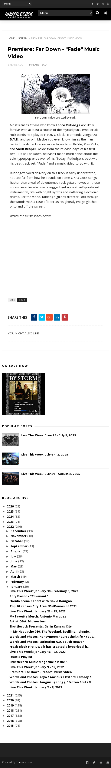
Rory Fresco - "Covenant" (29, 596)
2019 (10, 706)
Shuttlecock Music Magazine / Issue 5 (39, 662)
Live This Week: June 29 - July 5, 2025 (48, 435)
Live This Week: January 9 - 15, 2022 (37, 667)
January (16, 587)
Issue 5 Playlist (21, 657)
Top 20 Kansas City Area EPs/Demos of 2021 (43, 606)
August (16, 551)
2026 (10, 506)
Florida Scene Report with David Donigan (41, 601)
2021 (10, 695)
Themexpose (24, 762)
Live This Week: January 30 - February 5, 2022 (44, 591)
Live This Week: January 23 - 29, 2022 (37, 611)
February (17, 582)
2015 (10, 726)
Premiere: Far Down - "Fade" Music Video (41, 672)
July (13, 556)
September (19, 546)
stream (22, 38)
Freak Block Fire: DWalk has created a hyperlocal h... (49, 647)
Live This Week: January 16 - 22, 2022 (37, 652)
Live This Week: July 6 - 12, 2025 (44, 454)
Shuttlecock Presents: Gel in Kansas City (41, 627)
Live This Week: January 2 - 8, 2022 (36, 687)
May (14, 567)
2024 (10, 517)
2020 (10, 700)
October (17, 541)
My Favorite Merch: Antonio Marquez (38, 617)
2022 (10, 527)
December (18, 531)
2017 (10, 716)
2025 (10, 512)
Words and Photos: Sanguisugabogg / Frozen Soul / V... (52, 682)
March (15, 577)
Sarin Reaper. (26, 149)
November (18, 536)
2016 (10, 721)
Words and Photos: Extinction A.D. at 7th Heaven (47, 642)
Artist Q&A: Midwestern (28, 621)
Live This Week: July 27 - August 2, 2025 (50, 474)
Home (11, 38)
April (14, 572)
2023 (10, 522)
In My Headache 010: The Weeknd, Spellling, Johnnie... (50, 632)
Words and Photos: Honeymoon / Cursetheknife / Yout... (52, 637)
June (14, 561)
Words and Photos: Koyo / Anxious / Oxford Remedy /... (52, 677)
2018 (10, 711)
